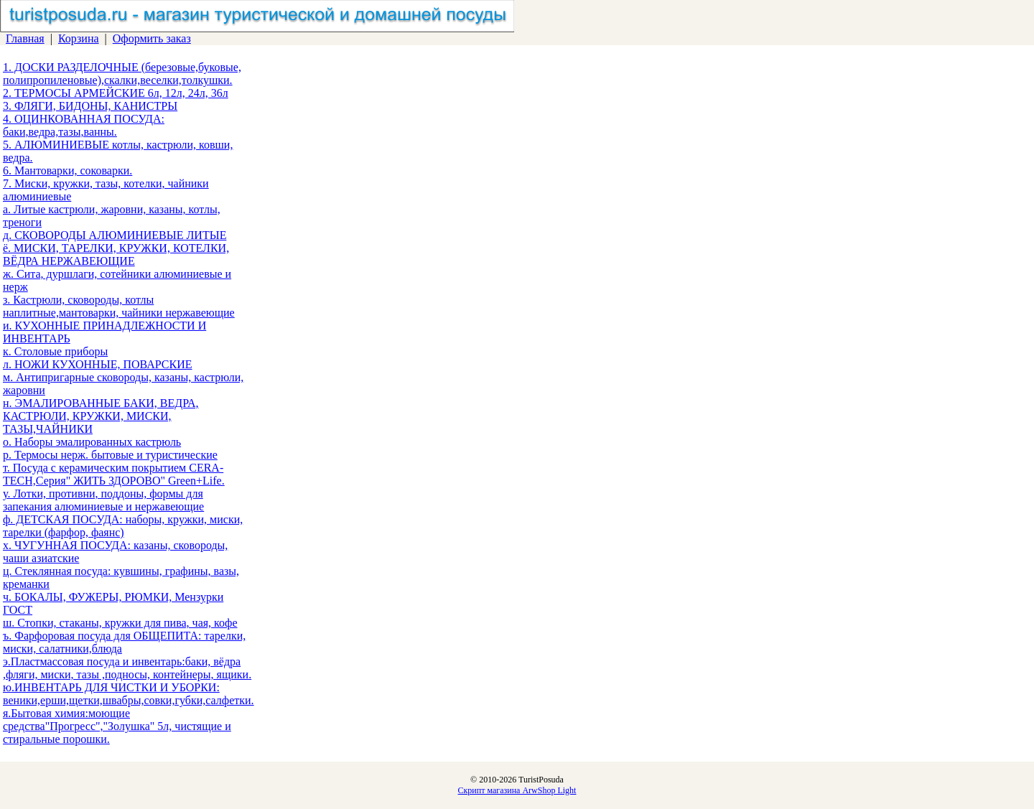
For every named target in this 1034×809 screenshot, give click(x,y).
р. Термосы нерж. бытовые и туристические (110, 455)
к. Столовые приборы (55, 351)
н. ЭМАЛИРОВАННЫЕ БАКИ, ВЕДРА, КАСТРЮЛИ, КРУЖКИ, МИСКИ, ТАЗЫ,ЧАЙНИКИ (101, 416)
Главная (25, 38)
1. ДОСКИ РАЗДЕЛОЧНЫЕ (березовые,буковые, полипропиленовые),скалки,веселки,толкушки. (122, 73)
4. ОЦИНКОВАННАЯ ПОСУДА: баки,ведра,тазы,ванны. (83, 125)
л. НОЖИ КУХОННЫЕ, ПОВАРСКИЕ (97, 364)
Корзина (78, 38)
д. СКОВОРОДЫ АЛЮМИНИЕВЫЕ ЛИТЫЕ (114, 235)
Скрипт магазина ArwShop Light (517, 790)
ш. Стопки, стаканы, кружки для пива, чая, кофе (120, 623)
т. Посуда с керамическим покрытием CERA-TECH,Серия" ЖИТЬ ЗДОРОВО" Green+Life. (114, 474)
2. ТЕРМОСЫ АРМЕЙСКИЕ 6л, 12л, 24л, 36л (115, 93)
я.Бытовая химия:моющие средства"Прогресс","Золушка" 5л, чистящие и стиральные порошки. (117, 726)
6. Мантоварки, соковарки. (67, 170)
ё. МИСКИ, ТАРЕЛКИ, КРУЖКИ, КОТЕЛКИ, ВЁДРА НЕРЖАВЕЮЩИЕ (116, 254)
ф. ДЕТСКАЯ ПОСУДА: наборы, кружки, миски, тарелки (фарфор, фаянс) (123, 525)
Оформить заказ (152, 38)
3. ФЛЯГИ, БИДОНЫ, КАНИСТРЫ (90, 106)
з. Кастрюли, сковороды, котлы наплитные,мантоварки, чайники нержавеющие (119, 306)
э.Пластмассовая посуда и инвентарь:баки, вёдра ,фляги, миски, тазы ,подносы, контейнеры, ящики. (127, 668)
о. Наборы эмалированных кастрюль (92, 442)
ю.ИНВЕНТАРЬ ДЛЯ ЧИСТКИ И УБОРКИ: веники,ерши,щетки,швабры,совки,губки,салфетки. (128, 693)
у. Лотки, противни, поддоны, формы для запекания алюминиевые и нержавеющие (103, 500)
